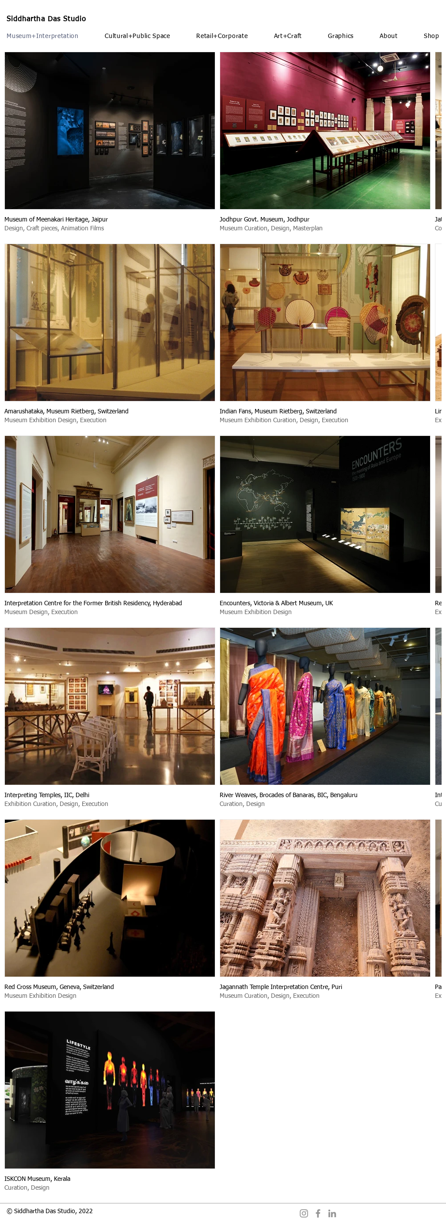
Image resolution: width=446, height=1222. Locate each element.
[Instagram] (303, 1213)
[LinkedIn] (332, 1213)
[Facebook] (318, 1213)
